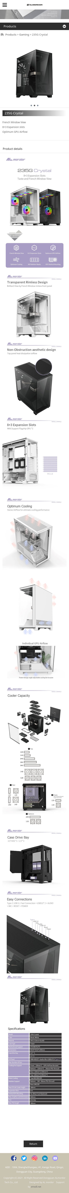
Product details (12, 149)
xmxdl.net (36, 1186)
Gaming (24, 34)
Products (10, 34)
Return (33, 1143)
